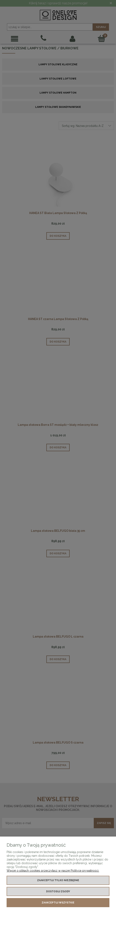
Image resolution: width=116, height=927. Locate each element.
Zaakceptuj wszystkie (58, 902)
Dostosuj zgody (58, 891)
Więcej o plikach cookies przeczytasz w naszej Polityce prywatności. (53, 870)
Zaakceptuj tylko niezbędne (58, 880)
